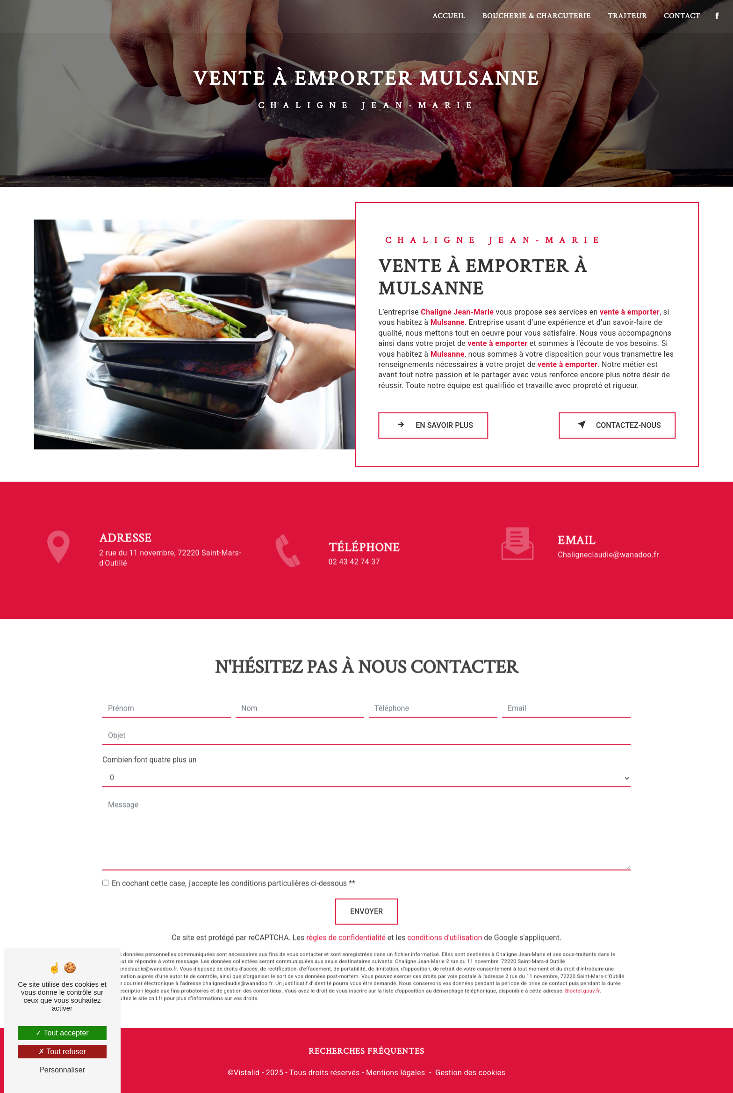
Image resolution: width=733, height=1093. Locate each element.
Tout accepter (62, 1033)
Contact (681, 16)
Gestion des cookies (470, 1072)
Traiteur (627, 16)
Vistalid (247, 1072)
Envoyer (366, 900)
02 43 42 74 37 (354, 572)
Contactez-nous (617, 425)
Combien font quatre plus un (149, 749)
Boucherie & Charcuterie (536, 16)
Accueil (448, 16)
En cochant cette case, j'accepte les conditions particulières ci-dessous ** (233, 872)
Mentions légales (395, 1072)
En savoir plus (433, 425)
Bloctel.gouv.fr (582, 980)
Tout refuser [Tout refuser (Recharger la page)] (62, 1052)
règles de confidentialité (346, 927)
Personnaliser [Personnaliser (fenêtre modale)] (62, 1070)
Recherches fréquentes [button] (366, 1051)
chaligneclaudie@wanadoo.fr (608, 544)
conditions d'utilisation (444, 927)
